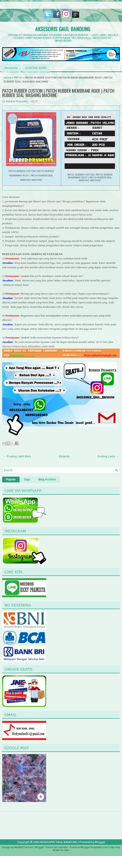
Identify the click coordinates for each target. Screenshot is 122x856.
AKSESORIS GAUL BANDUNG (62, 29)
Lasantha (62, 847)
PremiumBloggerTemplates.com (89, 847)
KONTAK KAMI (36, 68)
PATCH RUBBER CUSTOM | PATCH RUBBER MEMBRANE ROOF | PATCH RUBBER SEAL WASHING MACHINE (58, 93)
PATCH (18, 77)
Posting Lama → (108, 456)
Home (7, 77)
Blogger (100, 842)
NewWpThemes (23, 847)
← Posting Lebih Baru (17, 456)
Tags (27, 479)
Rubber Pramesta (17, 101)
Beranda (11, 68)
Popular (11, 479)
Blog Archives (47, 479)
